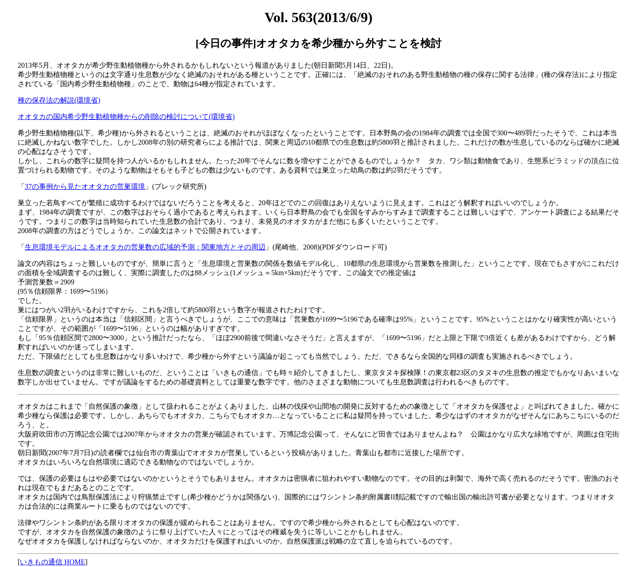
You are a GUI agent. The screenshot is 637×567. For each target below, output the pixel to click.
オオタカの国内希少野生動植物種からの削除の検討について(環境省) (126, 116)
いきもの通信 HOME (52, 562)
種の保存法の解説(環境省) (59, 100)
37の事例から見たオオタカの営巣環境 (85, 186)
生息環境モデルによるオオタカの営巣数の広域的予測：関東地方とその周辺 (145, 247)
